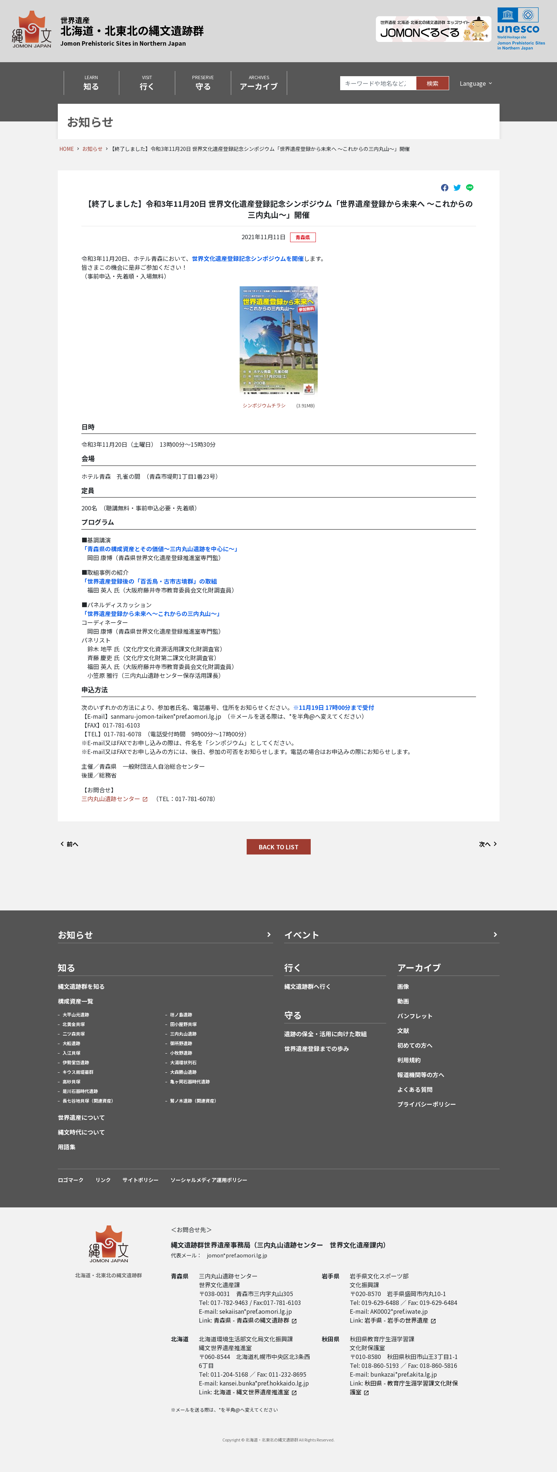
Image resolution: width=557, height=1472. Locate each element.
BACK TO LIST (279, 846)
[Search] (378, 83)
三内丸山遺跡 (183, 1033)
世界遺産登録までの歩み (316, 1048)
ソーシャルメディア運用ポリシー (208, 1179)
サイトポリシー (141, 1179)
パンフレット (415, 1015)
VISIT (147, 83)
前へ (68, 843)
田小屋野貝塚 (183, 1024)
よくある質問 (415, 1089)
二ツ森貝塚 (74, 1033)
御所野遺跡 (181, 1043)
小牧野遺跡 (181, 1053)
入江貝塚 (71, 1053)
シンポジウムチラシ (264, 405)
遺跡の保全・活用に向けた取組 (325, 1033)
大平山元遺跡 (76, 1014)
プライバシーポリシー (426, 1104)
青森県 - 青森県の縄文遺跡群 (251, 1320)
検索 (432, 83)
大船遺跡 (71, 1043)
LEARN (91, 83)
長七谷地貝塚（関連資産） (89, 1100)
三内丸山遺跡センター (110, 798)
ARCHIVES (259, 83)
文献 (403, 1030)
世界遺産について (81, 1117)
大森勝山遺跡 (183, 1072)
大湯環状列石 (183, 1062)
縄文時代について (81, 1132)
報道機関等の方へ (420, 1074)
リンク (103, 1179)
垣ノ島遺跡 (181, 1014)
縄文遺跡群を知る (81, 986)
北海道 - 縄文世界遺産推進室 (251, 1391)
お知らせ (92, 148)
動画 (403, 1001)
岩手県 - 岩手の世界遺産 (396, 1320)
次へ (489, 843)
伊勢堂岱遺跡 (76, 1062)
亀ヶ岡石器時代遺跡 (190, 1081)
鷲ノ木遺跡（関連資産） (194, 1100)
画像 (403, 986)
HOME (66, 148)
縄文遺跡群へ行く (307, 986)
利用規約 (409, 1059)
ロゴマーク (71, 1179)
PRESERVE (203, 83)
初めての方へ (415, 1045)
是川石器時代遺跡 (80, 1091)
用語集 (66, 1146)
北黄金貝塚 (74, 1024)
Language (473, 83)
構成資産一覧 (75, 1001)
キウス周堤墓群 (78, 1072)
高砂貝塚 (71, 1081)
